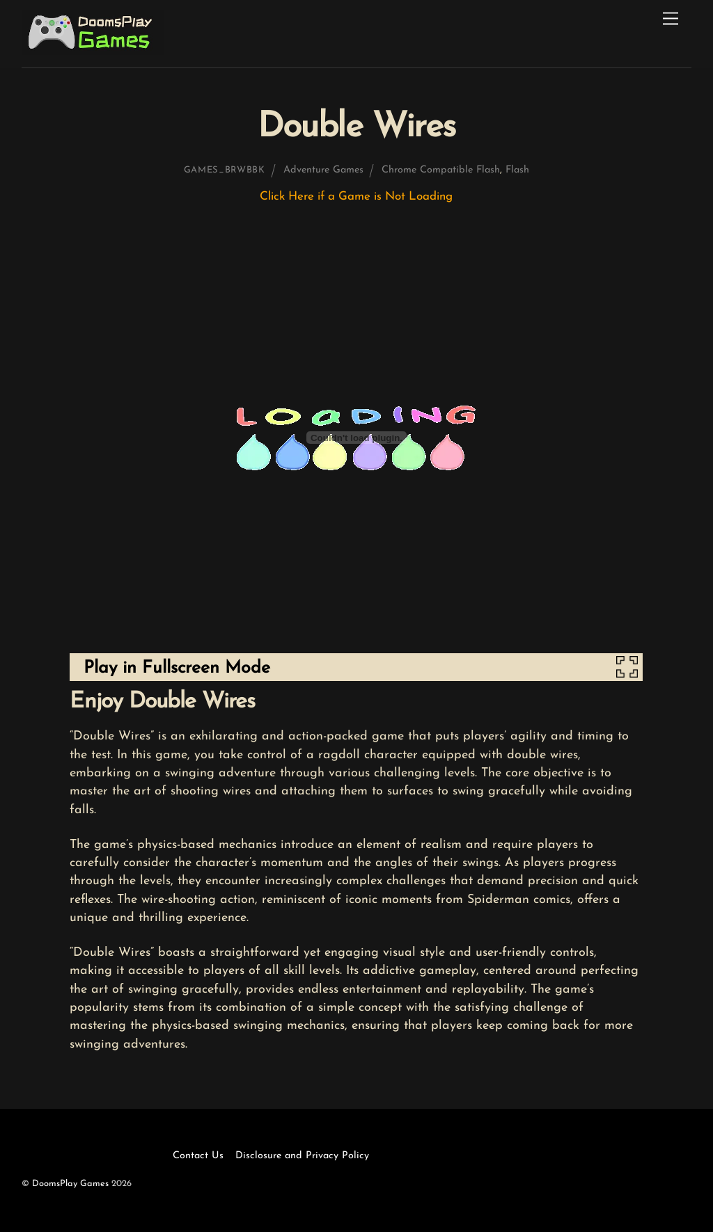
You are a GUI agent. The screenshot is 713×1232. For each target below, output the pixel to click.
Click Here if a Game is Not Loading (356, 196)
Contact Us (198, 1156)
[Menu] (670, 19)
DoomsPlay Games (70, 1183)
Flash (517, 170)
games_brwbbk (224, 170)
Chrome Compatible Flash (441, 170)
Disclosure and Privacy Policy (302, 1156)
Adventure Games (323, 170)
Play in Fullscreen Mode (177, 668)
